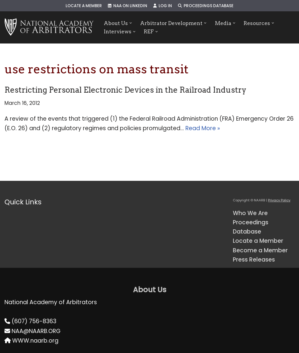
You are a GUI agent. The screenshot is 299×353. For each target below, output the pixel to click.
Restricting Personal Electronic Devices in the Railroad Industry (125, 89)
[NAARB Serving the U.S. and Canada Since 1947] (49, 27)
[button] (130, 23)
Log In (162, 6)
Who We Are (250, 213)
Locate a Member (84, 6)
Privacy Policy (279, 200)
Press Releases (254, 260)
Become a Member (260, 250)
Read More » (202, 128)
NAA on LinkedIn (127, 6)
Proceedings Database (205, 6)
